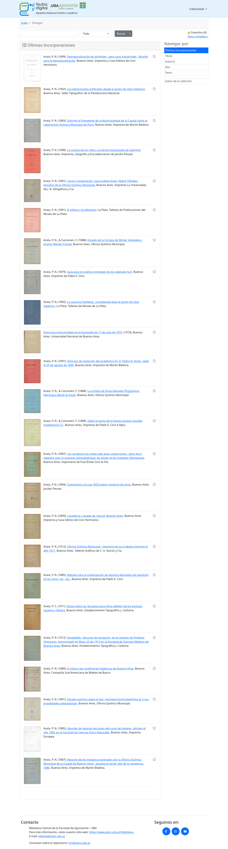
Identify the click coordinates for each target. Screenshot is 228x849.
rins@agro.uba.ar (79, 843)
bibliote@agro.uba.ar (51, 836)
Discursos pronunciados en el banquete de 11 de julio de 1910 (82, 332)
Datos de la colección (178, 81)
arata (24, 23)
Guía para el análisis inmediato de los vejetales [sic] (99, 272)
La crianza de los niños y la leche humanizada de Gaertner (103, 150)
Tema (168, 73)
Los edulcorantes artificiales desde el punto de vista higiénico (106, 89)
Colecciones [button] (197, 9)
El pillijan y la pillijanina (81, 210)
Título (168, 56)
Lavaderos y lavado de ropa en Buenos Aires (95, 516)
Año (167, 67)
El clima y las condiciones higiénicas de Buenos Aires (100, 668)
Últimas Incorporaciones (180, 50)
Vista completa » (198, 36)
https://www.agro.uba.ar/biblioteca (111, 832)
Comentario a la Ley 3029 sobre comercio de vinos (99, 484)
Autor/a (170, 61)
